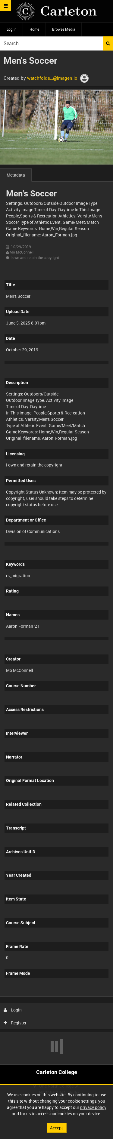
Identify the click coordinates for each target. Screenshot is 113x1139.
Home (34, 29)
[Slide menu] (5, 5)
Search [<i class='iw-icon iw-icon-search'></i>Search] (108, 43)
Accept (56, 1128)
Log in (12, 29)
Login (13, 1010)
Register (15, 1023)
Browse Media (63, 29)
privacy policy (93, 1107)
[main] (56, 558)
